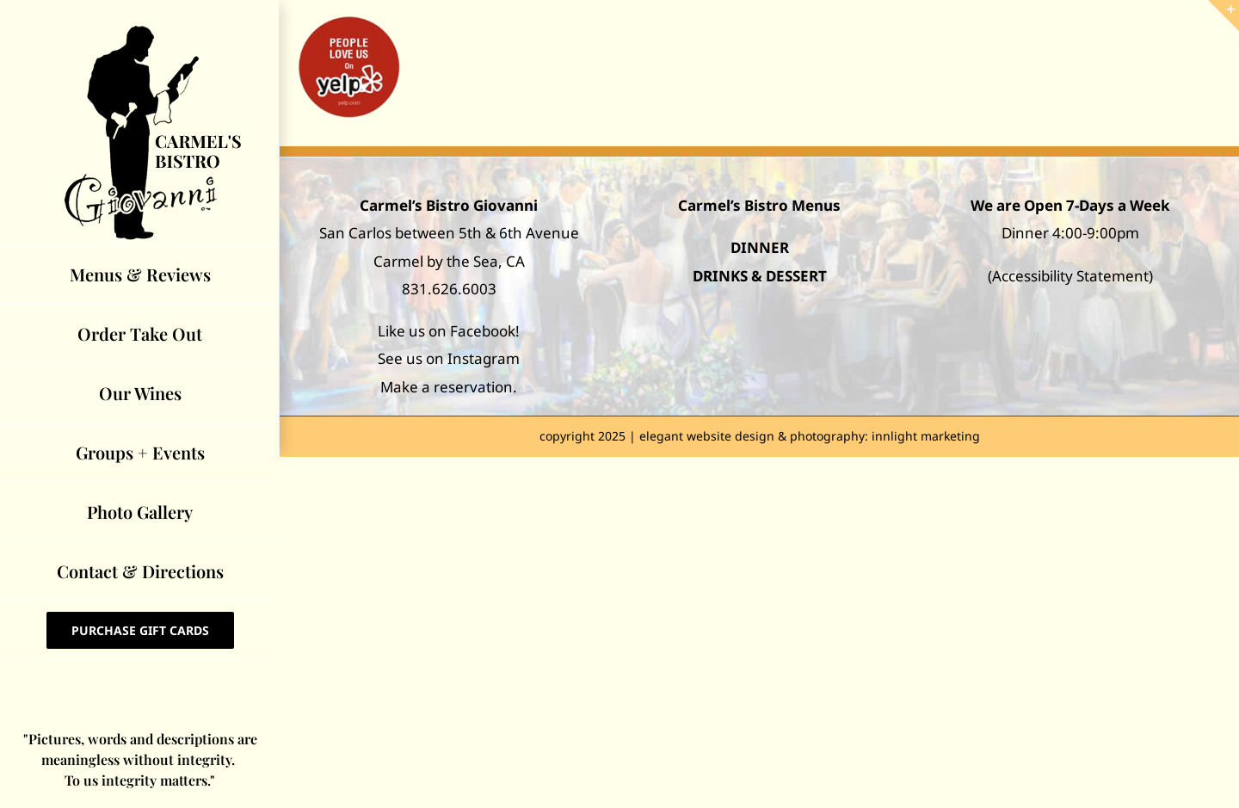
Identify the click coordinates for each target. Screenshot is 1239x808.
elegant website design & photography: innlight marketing (809, 436)
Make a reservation (446, 387)
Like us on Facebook (446, 331)
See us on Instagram (449, 358)
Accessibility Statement (1070, 276)
